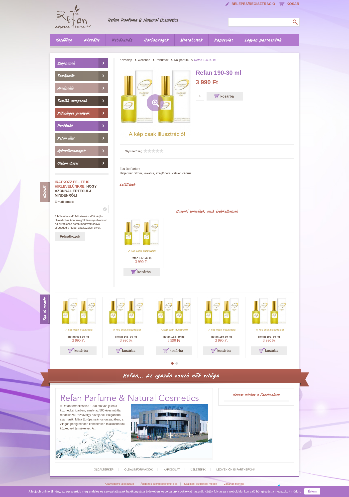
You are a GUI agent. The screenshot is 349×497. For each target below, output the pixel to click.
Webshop (144, 60)
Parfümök (65, 126)
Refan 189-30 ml (221, 336)
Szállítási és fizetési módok (200, 483)
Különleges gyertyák (73, 113)
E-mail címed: (64, 202)
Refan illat (65, 138)
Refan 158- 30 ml (174, 336)
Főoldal (120, 16)
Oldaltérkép (104, 469)
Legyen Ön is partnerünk (235, 469)
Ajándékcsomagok (71, 151)
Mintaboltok (191, 40)
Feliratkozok (70, 236)
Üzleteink (198, 469)
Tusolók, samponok (72, 101)
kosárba (227, 96)
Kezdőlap (64, 40)
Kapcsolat (223, 40)
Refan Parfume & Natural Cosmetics (129, 398)
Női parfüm (181, 60)
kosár (293, 4)
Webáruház (122, 40)
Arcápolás (65, 88)
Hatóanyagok (156, 40)
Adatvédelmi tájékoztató (119, 483)
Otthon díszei (67, 163)
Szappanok (66, 63)
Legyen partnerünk (263, 40)
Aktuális (92, 40)
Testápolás (65, 76)
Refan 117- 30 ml (141, 257)
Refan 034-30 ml (78, 336)
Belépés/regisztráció (253, 4)
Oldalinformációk (138, 469)
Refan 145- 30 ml (126, 336)
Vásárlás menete (234, 483)
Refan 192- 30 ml (269, 336)
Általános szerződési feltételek (158, 483)
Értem (312, 491)
